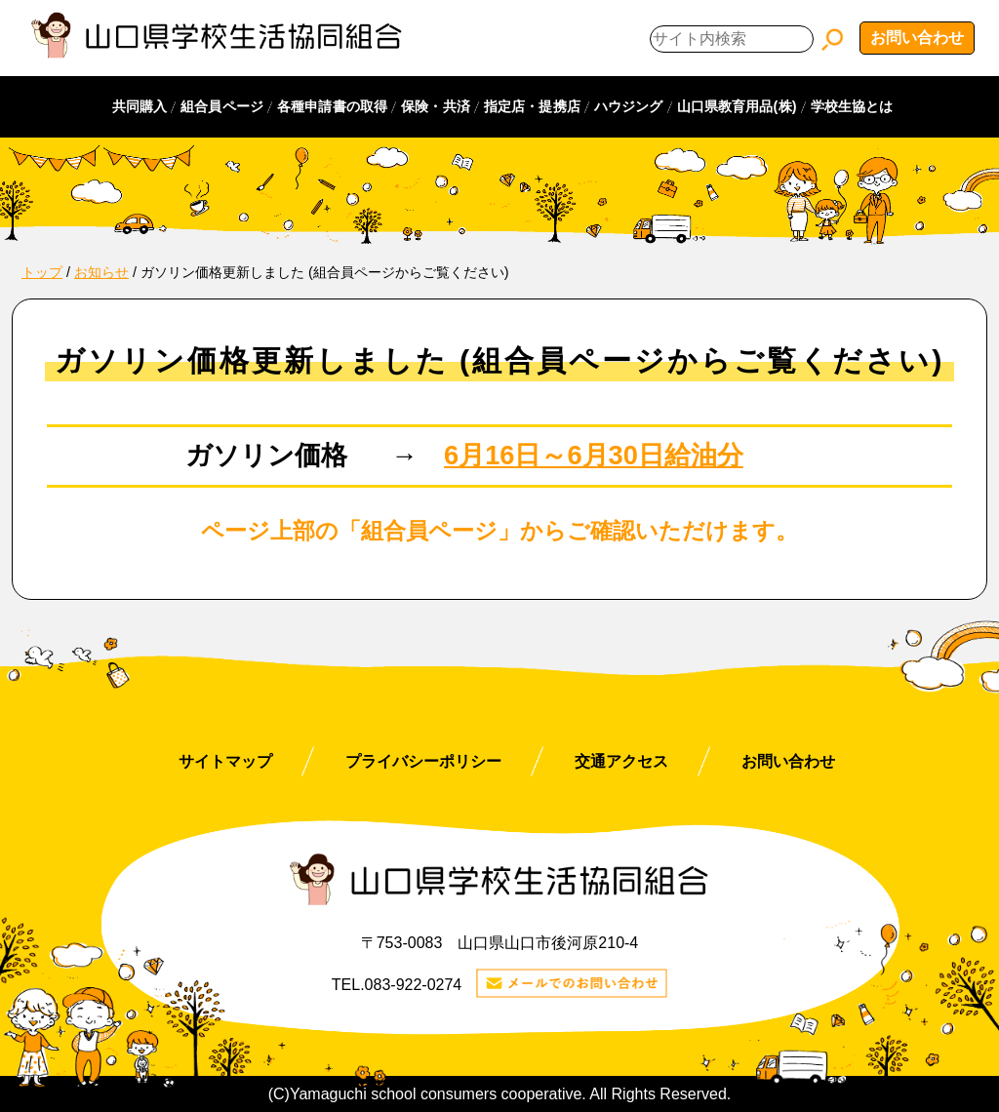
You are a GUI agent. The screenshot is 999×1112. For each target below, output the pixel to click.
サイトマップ (225, 761)
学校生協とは (852, 106)
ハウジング (628, 106)
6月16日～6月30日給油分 (593, 455)
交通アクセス (621, 761)
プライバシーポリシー (423, 761)
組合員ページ (221, 106)
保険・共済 (435, 106)
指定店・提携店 (532, 106)
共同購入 (140, 106)
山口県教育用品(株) (737, 106)
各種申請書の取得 (332, 106)
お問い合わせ (917, 37)
